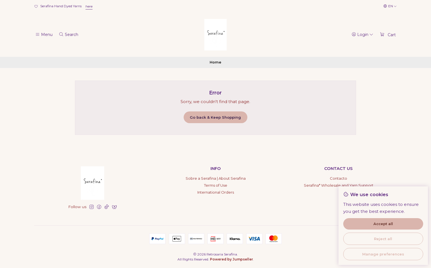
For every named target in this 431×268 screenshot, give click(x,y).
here (89, 6)
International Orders (215, 192)
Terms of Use (215, 185)
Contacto (338, 178)
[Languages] (390, 6)
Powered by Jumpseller (231, 259)
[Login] (362, 34)
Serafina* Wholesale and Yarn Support (338, 185)
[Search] (68, 34)
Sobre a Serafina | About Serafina (216, 178)
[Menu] (44, 34)
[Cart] (388, 34)
